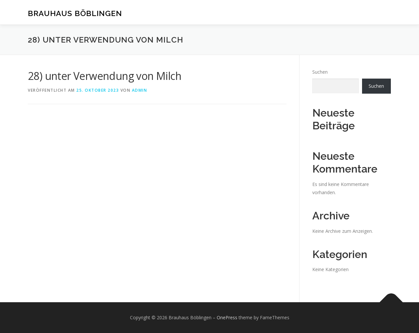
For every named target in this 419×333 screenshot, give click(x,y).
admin (139, 90)
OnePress (227, 317)
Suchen (320, 72)
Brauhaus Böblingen (75, 13)
